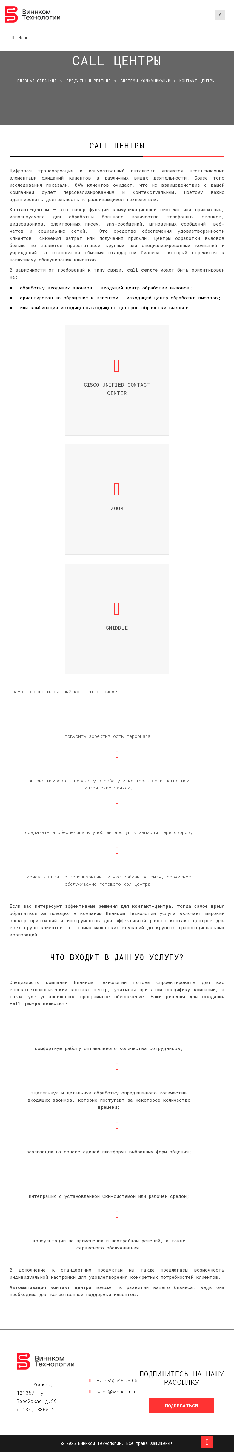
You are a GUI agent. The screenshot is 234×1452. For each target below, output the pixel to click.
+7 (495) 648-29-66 (117, 1380)
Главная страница (37, 80)
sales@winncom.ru (117, 1391)
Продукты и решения (89, 80)
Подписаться (181, 1405)
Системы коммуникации (145, 80)
